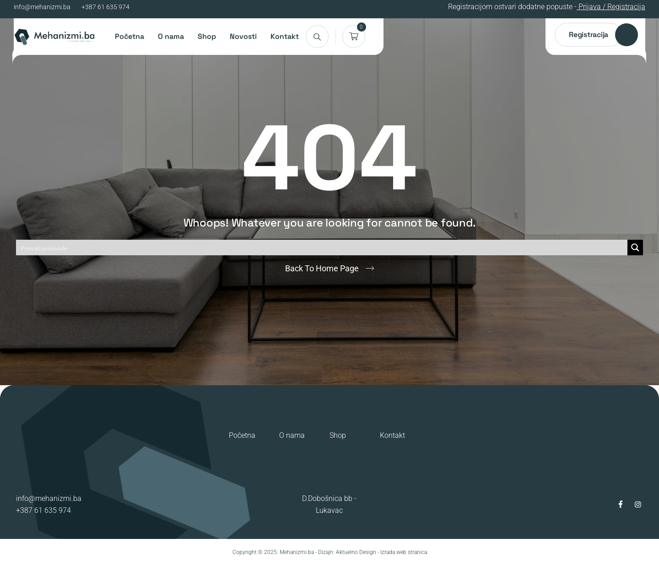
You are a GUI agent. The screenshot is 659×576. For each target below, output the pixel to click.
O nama (171, 36)
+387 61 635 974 (105, 7)
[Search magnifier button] (635, 247)
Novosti (243, 36)
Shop (207, 36)
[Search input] (322, 247)
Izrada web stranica (403, 552)
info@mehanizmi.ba (42, 7)
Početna (129, 36)
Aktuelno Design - (357, 552)
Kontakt (284, 36)
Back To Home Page (322, 268)
